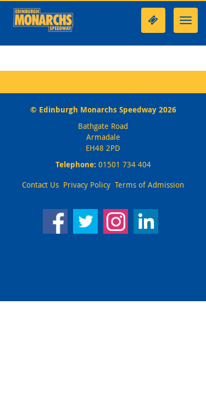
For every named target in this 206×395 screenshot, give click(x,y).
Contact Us (40, 184)
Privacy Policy (86, 184)
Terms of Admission (149, 184)
